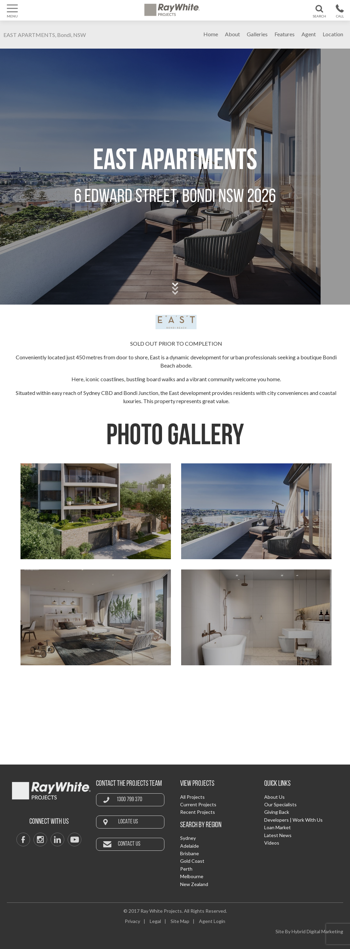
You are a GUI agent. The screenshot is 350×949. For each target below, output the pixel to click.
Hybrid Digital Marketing (317, 931)
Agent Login (212, 921)
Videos (271, 843)
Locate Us (128, 822)
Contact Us (129, 844)
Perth (186, 869)
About (232, 34)
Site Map (180, 921)
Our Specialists (280, 804)
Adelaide (189, 846)
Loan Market (277, 827)
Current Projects (198, 804)
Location (333, 34)
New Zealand (194, 884)
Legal (155, 921)
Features (284, 34)
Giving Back (276, 812)
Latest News (278, 835)
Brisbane (189, 853)
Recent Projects (197, 812)
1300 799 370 (129, 799)
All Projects (192, 797)
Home (210, 34)
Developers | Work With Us (293, 820)
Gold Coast (192, 861)
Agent (308, 34)
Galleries (257, 34)
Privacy (132, 921)
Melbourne (191, 876)
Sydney (188, 838)
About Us (274, 797)
